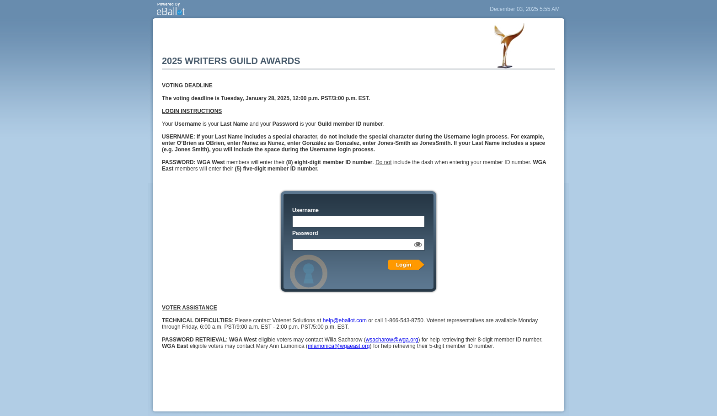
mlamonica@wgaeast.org (339, 346)
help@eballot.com (345, 320)
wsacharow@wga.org (392, 339)
